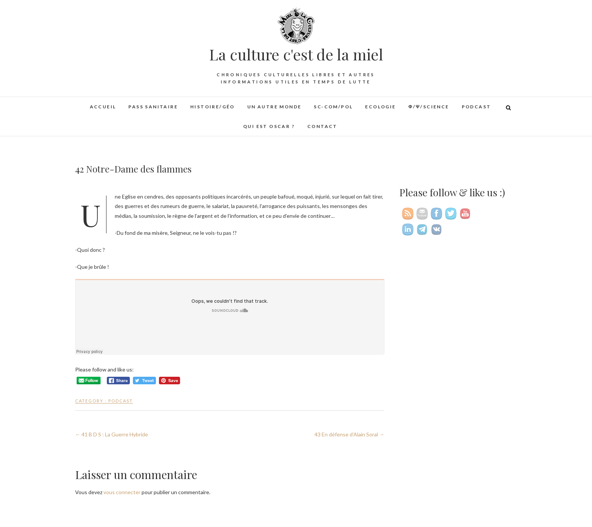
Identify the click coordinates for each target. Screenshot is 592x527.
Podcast (476, 106)
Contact (322, 126)
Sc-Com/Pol (333, 106)
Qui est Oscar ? (269, 126)
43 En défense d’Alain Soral (349, 434)
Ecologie (380, 106)
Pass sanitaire (153, 106)
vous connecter (121, 492)
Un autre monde (274, 106)
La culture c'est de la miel (296, 54)
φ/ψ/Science (429, 106)
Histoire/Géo (212, 106)
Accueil (103, 106)
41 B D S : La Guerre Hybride (111, 434)
